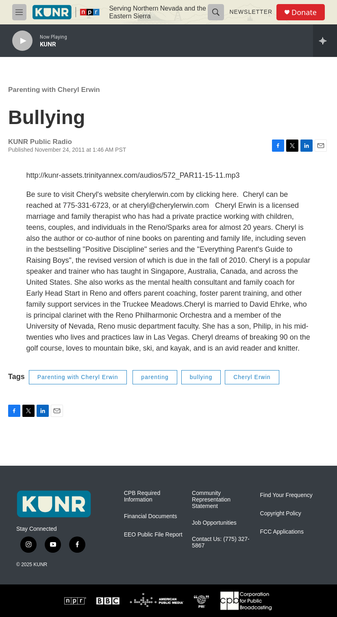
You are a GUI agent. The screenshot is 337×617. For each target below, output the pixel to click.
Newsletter (250, 12)
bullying (201, 377)
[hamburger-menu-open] (19, 12)
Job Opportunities (214, 523)
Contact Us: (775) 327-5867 (221, 542)
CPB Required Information (142, 496)
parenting (154, 377)
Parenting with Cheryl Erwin (54, 90)
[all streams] (325, 40)
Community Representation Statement (211, 499)
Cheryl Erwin (251, 377)
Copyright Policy (280, 513)
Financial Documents (150, 516)
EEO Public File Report (153, 535)
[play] (22, 41)
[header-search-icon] (216, 12)
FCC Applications (282, 532)
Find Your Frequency (286, 495)
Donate (304, 12)
